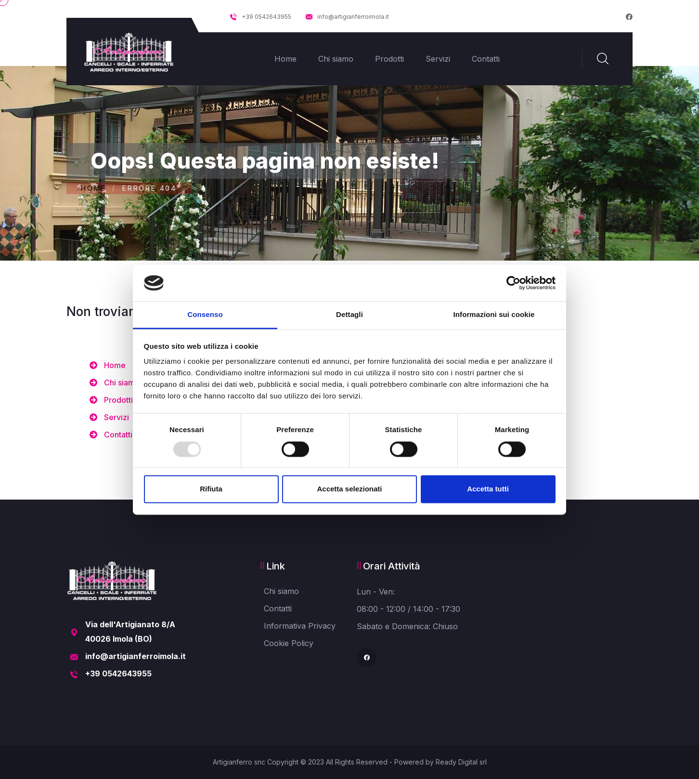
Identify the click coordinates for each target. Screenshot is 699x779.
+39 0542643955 (260, 16)
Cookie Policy (288, 643)
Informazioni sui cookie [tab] (494, 315)
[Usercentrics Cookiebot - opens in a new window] (513, 283)
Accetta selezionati (349, 489)
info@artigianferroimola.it (347, 16)
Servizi (438, 59)
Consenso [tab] (204, 315)
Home (285, 59)
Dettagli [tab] (349, 315)
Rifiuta (211, 489)
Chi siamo (335, 59)
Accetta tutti (488, 489)
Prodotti (389, 59)
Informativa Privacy (300, 626)
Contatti (486, 59)
